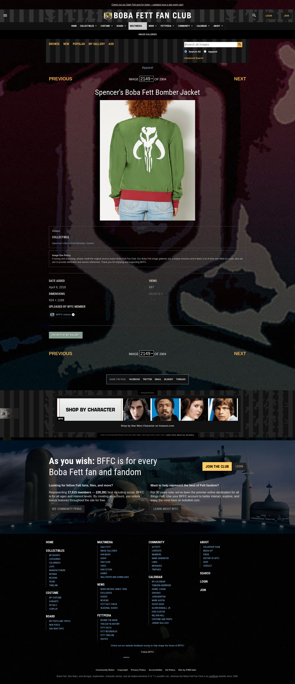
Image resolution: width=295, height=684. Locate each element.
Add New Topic (56, 628)
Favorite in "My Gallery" (66, 335)
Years (52, 581)
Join (286, 15)
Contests (156, 550)
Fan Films (105, 562)
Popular (79, 44)
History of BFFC (211, 558)
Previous (60, 78)
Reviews (53, 578)
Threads (181, 379)
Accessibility (155, 670)
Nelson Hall (158, 615)
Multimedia (137, 25)
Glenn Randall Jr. (161, 608)
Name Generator (160, 558)
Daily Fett (105, 547)
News (153, 25)
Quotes (104, 639)
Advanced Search (193, 58)
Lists (51, 566)
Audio (103, 558)
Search (205, 573)
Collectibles (88, 25)
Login (269, 15)
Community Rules (105, 670)
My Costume (55, 597)
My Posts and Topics (59, 621)
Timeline (53, 585)
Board (122, 25)
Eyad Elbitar (158, 611)
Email (158, 379)
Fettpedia (168, 25)
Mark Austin (158, 600)
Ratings (53, 574)
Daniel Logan (159, 589)
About (219, 25)
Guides (103, 596)
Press (206, 554)
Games (103, 573)
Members (156, 554)
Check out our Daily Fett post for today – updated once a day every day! (147, 4)
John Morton (158, 596)
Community (185, 25)
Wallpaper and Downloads (114, 577)
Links (154, 562)
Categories (54, 559)
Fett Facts (105, 627)
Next (240, 78)
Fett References (108, 631)
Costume (107, 25)
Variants (53, 601)
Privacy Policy (138, 670)
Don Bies (156, 593)
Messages (157, 566)
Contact (207, 566)
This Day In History (109, 624)
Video (103, 566)
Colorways (54, 563)
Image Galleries (108, 550)
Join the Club (217, 466)
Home (74, 26)
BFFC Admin (62, 314)
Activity (156, 547)
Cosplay (53, 609)
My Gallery (97, 44)
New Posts (54, 625)
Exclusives (106, 593)
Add (111, 44)
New (66, 44)
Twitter (147, 379)
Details (53, 605)
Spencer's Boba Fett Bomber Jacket (73, 243)
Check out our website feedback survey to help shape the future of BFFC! (147, 645)
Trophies (156, 569)
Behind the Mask (109, 620)
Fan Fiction (106, 569)
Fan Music (105, 554)
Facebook (134, 379)
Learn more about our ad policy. (180, 435)
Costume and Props (162, 619)
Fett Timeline (107, 635)
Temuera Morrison (161, 585)
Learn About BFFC (166, 509)
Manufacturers (57, 570)
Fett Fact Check (108, 604)
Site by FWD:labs (187, 670)
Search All (195, 51)
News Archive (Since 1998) (113, 589)
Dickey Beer (158, 604)
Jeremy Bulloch (160, 623)
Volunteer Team (211, 547)
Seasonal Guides (109, 608)
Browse (54, 44)
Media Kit (208, 550)
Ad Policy (170, 670)
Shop (205, 562)
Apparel (212, 51)
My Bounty (54, 555)
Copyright (122, 670)
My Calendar (158, 581)
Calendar (203, 25)
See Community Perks (66, 509)
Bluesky (168, 379)
